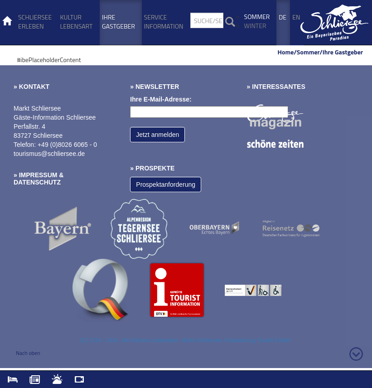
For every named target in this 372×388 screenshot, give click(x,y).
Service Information (164, 21)
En (296, 17)
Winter (255, 25)
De (282, 17)
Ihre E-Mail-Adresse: (160, 99)
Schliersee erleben (35, 21)
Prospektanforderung (165, 184)
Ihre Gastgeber (118, 21)
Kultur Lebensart (76, 21)
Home (286, 52)
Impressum (38, 175)
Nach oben (28, 353)
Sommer (257, 16)
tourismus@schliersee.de (49, 153)
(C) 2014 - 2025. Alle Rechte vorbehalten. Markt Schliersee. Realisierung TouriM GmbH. (186, 340)
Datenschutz (37, 182)
